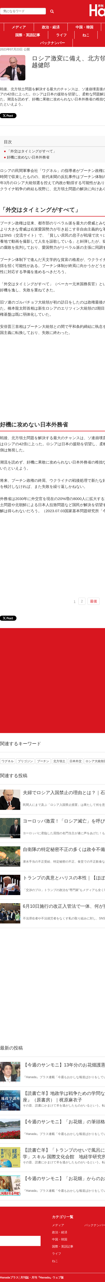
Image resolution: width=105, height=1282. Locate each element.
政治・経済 (51, 27)
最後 (93, 601)
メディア (19, 27)
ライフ (61, 35)
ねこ (86, 35)
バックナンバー (52, 43)
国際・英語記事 (27, 35)
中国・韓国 (84, 27)
